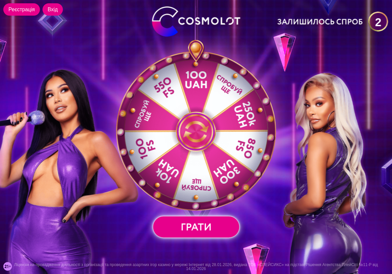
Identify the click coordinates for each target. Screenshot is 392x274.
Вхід (53, 9)
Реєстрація (22, 9)
